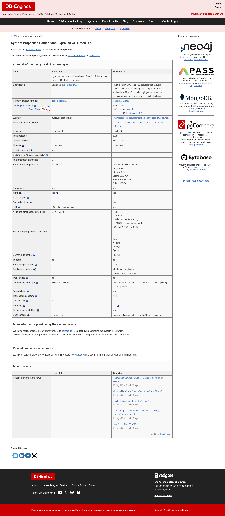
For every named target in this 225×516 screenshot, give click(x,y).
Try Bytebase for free (196, 170)
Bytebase (125, 28)
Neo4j (98, 28)
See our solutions (163, 495)
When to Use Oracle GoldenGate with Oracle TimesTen (138, 391)
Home (50, 21)
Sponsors (138, 21)
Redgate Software (213, 14)
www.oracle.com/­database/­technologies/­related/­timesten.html (141, 118)
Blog (125, 21)
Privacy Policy (78, 485)
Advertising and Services (56, 485)
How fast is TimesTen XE (124, 424)
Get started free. (196, 111)
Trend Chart (34, 109)
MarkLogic (95, 55)
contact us (67, 331)
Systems (92, 21)
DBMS (14, 36)
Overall (129, 109)
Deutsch (219, 7)
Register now (196, 85)
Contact (92, 485)
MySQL (71, 55)
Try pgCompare (196, 145)
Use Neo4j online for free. (196, 59)
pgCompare (185, 132)
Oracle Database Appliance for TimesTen (132, 401)
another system (33, 49)
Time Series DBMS (71, 85)
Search (153, 21)
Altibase (80, 55)
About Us (36, 485)
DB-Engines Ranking (71, 21)
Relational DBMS (121, 101)
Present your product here (196, 180)
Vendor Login (170, 21)
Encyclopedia (110, 21)
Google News (165, 434)
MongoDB (110, 28)
